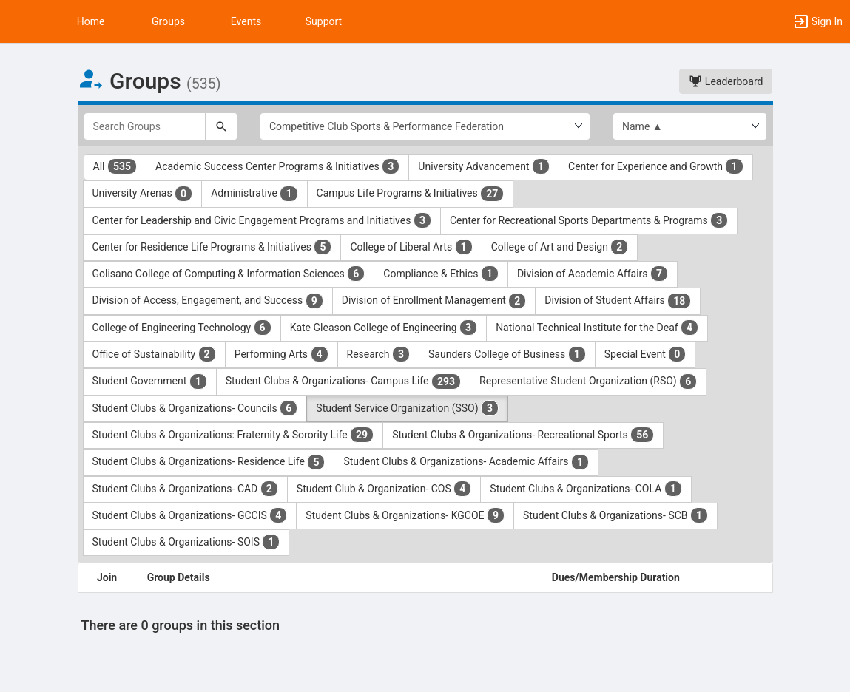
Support (324, 21)
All (115, 166)
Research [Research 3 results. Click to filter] (379, 354)
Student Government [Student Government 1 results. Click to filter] (149, 381)
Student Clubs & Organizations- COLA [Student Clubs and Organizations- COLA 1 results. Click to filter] (585, 489)
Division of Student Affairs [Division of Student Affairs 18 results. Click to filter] (617, 301)
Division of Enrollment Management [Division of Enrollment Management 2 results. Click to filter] (434, 301)
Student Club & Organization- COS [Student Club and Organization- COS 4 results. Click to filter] (384, 489)
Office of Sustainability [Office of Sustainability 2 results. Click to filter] (154, 354)
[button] (18, 21)
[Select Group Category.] (425, 126)
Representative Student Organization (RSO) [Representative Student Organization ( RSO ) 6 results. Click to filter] (588, 381)
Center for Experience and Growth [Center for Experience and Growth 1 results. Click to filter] (655, 166)
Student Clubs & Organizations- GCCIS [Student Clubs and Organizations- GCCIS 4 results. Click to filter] (190, 515)
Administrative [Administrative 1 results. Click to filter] (254, 194)
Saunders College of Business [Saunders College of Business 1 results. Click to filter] (507, 354)
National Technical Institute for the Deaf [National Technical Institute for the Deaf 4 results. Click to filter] (597, 327)
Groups (168, 21)
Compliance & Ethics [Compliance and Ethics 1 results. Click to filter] (441, 273)
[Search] (221, 126)
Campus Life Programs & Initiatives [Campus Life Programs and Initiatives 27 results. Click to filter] (411, 194)
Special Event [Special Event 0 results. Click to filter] (645, 354)
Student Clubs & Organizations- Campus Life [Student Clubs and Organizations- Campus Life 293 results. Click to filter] (343, 381)
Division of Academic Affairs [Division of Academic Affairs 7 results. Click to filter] (592, 273)
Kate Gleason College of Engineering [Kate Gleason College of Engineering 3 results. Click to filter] (383, 327)
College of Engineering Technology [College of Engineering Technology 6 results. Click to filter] (181, 327)
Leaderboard (726, 81)
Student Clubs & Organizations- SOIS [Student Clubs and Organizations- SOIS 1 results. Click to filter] (186, 542)
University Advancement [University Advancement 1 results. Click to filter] (484, 166)
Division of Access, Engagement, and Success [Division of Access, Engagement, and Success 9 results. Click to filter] (207, 301)
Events (246, 21)
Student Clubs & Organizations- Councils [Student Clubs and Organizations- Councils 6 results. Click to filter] (195, 408)
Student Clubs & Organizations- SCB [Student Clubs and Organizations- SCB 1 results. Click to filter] (615, 515)
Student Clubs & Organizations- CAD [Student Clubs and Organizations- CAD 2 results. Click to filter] (185, 489)
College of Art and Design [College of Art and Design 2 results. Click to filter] (560, 247)
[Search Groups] (145, 126)
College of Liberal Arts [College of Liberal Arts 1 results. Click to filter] (411, 247)
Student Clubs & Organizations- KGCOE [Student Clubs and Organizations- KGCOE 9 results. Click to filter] (405, 515)
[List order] (690, 126)
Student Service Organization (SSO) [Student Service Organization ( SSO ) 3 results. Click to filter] (407, 408)
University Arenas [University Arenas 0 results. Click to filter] (142, 194)
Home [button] (91, 21)
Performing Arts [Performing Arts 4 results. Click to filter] (281, 354)
